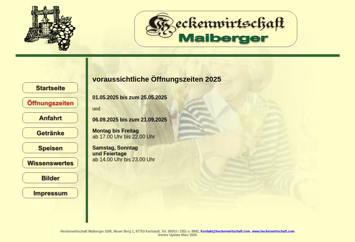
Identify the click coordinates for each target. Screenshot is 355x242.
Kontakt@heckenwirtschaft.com (225, 231)
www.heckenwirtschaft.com (273, 231)
